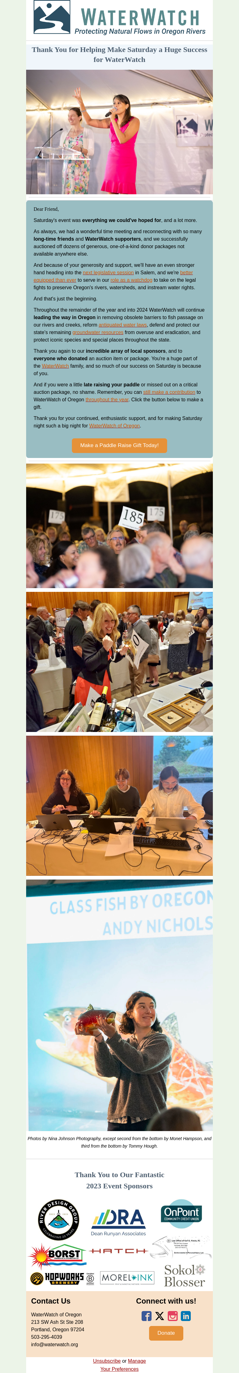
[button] (119, 445)
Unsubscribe (107, 1361)
